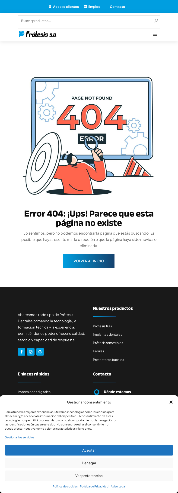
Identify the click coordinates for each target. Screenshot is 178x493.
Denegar (89, 463)
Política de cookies (65, 486)
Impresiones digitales (34, 392)
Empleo (94, 6)
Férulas (98, 351)
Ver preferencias (89, 475)
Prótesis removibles (108, 343)
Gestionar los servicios (19, 437)
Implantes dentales (107, 334)
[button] (171, 402)
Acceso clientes (66, 6)
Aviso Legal (118, 486)
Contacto (117, 6)
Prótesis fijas (102, 326)
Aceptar (89, 450)
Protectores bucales (108, 359)
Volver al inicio (89, 261)
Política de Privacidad (94, 486)
